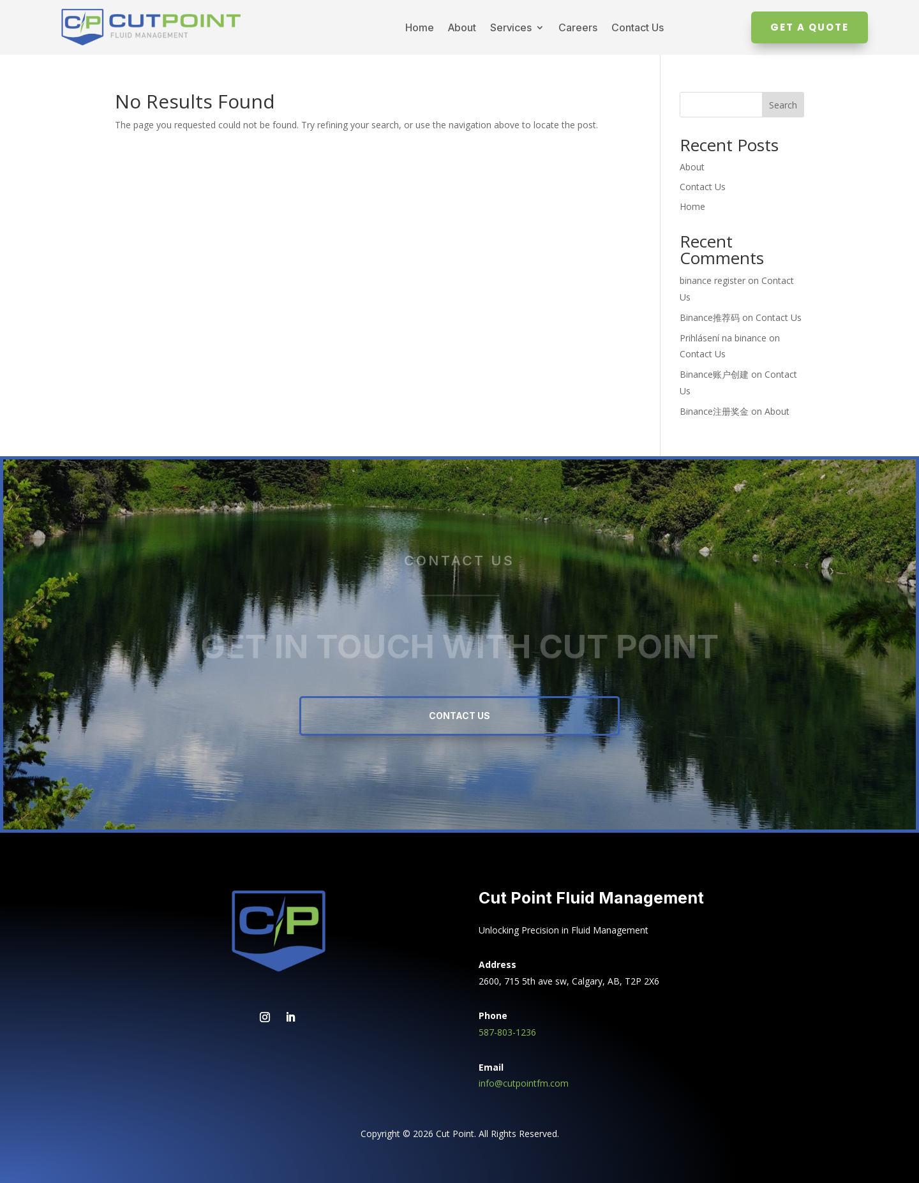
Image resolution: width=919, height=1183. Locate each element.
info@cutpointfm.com (524, 1083)
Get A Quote (809, 27)
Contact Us (637, 27)
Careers (577, 27)
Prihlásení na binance (723, 338)
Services (511, 27)
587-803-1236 (507, 1032)
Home (419, 27)
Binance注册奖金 (714, 411)
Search (783, 105)
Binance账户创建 (714, 374)
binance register (712, 280)
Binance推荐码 (710, 317)
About (462, 27)
